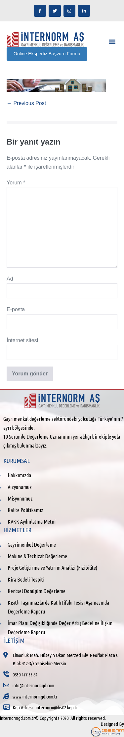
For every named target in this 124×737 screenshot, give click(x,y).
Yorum (16, 182)
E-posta (16, 309)
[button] (111, 41)
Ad (10, 279)
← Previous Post (26, 103)
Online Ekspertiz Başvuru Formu (47, 53)
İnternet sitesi (22, 340)
